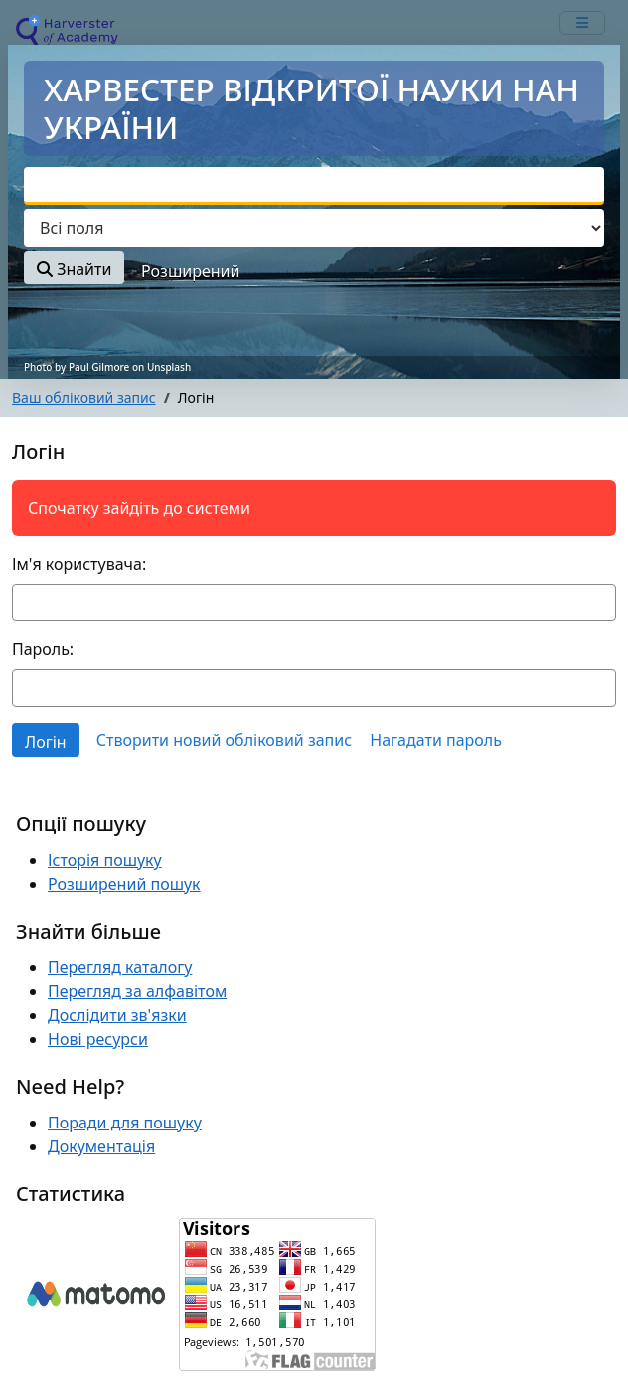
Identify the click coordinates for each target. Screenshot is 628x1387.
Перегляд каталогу (120, 967)
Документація (101, 1146)
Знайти (74, 269)
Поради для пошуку (125, 1122)
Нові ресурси (98, 1039)
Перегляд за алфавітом (137, 991)
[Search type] (314, 228)
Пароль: (43, 649)
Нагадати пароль (436, 740)
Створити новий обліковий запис (224, 740)
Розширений (190, 271)
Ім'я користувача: (79, 564)
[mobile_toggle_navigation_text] (582, 23)
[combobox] (314, 186)
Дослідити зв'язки (117, 1015)
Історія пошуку (105, 860)
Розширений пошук (124, 884)
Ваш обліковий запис (84, 397)
